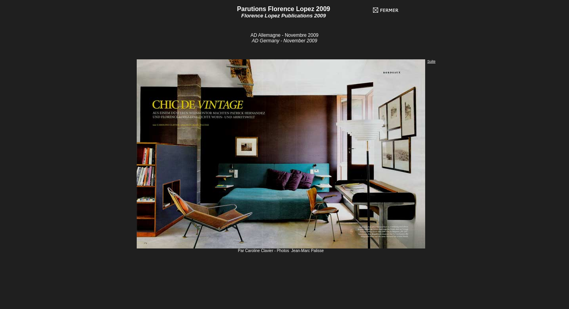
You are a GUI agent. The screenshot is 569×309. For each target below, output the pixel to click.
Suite (431, 61)
